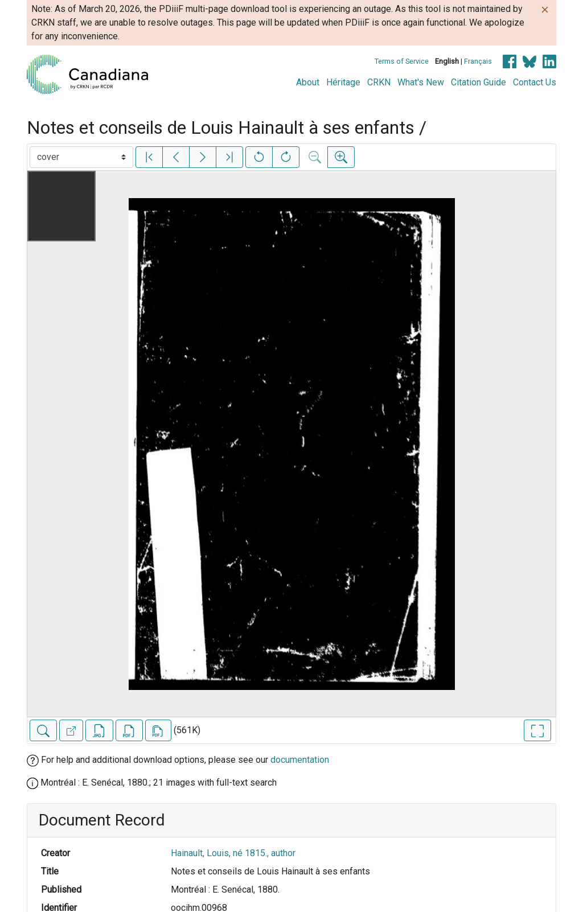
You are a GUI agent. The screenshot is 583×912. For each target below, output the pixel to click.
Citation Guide (478, 82)
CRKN (379, 82)
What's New (420, 82)
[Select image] (81, 157)
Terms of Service (402, 61)
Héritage (343, 82)
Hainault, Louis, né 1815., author (233, 853)
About (307, 82)
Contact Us (534, 82)
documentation (299, 759)
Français (478, 61)
